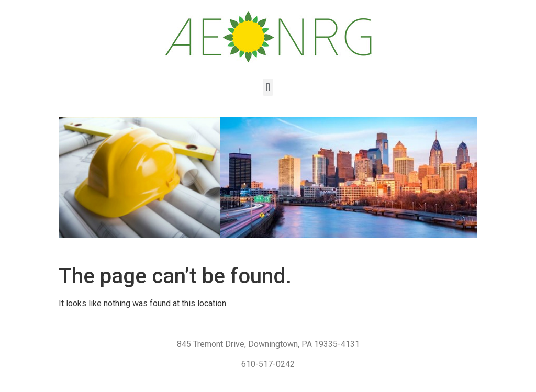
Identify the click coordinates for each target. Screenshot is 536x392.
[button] (268, 87)
